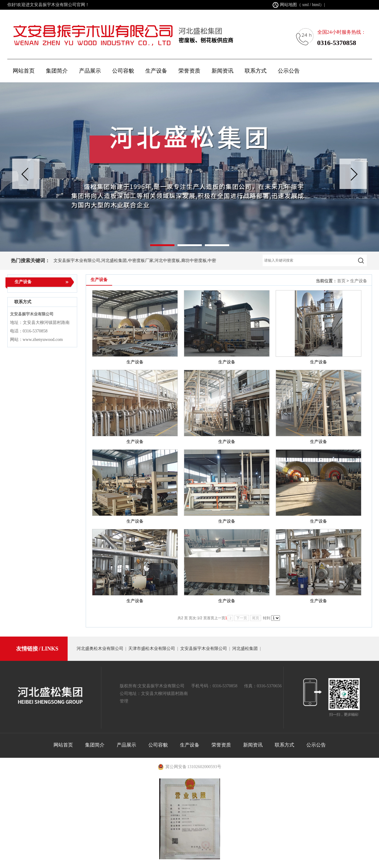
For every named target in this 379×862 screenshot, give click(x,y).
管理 (124, 701)
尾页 (255, 618)
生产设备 (358, 281)
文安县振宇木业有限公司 (203, 648)
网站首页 (24, 71)
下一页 (241, 618)
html (316, 4)
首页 (341, 281)
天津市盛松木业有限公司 (151, 648)
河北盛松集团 (245, 648)
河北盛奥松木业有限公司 (100, 648)
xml (305, 4)
